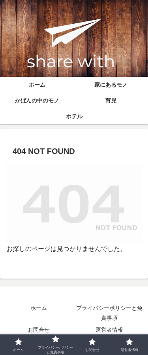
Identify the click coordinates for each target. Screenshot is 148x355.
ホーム (38, 308)
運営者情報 (109, 330)
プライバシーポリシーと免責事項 (109, 313)
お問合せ (39, 330)
